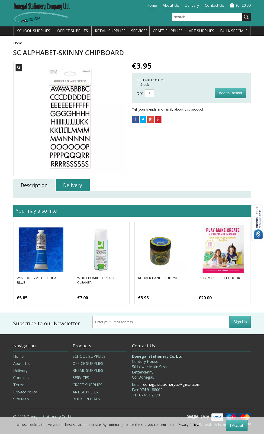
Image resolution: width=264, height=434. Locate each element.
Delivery (192, 5)
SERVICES (81, 377)
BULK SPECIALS (86, 399)
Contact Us (214, 5)
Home (152, 5)
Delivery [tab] (72, 185)
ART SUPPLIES (85, 392)
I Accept (236, 425)
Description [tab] (34, 185)
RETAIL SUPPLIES (88, 370)
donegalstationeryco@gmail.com (171, 384)
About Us (171, 5)
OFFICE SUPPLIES (88, 363)
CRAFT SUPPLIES (87, 384)
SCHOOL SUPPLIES (89, 356)
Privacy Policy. (188, 424)
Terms (19, 384)
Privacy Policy (25, 392)
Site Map (21, 399)
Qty (140, 93)
